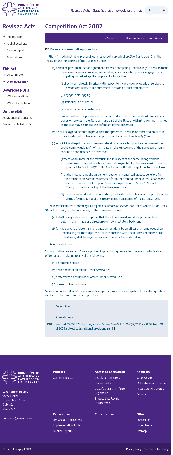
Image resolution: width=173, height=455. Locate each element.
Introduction (12, 36)
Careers (141, 394)
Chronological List (15, 50)
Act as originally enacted (19, 117)
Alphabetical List (14, 43)
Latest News (144, 425)
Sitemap (142, 431)
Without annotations (17, 103)
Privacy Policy (133, 449)
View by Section (15, 81)
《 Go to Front (111, 38)
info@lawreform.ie (21, 418)
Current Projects (63, 377)
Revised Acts (103, 383)
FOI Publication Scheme (151, 383)
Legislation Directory (107, 377)
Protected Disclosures (150, 388)
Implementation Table (66, 425)
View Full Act (12, 75)
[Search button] (165, 10)
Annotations (12, 57)
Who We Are (145, 377)
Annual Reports (63, 431)
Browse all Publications (67, 419)
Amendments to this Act (19, 124)
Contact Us (143, 419)
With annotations (15, 96)
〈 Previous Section (134, 38)
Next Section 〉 (157, 38)
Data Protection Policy (156, 449)
